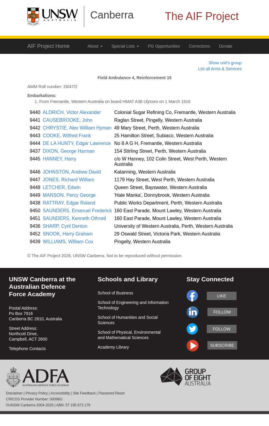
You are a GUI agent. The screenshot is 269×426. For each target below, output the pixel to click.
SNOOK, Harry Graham (68, 233)
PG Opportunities (164, 46)
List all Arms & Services (220, 68)
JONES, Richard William (68, 179)
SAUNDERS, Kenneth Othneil (74, 218)
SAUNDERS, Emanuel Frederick (77, 210)
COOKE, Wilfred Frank (67, 135)
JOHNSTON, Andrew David (72, 171)
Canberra (112, 15)
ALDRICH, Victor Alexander (72, 112)
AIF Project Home (48, 46)
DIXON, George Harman (69, 151)
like (221, 296)
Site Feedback (84, 393)
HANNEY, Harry (59, 158)
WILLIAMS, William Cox (68, 241)
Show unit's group (225, 62)
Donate (225, 46)
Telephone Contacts (27, 348)
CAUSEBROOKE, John (68, 120)
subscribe (222, 345)
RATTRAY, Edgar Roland (69, 202)
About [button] (94, 46)
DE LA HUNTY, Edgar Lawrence (77, 143)
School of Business (115, 293)
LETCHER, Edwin (62, 187)
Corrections (199, 46)
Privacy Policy (37, 393)
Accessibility (60, 393)
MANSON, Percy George (69, 195)
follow (222, 312)
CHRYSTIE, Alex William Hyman (77, 127)
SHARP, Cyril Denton (65, 226)
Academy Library (113, 347)
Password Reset (111, 393)
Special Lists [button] (125, 46)
